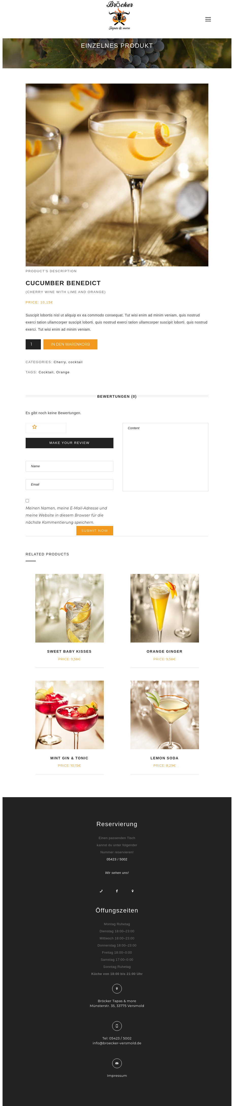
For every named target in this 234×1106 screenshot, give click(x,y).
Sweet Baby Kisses (69, 651)
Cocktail (46, 372)
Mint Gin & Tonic (70, 758)
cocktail (76, 362)
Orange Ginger (164, 651)
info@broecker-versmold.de (117, 1043)
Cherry (60, 362)
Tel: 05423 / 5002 (117, 1038)
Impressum (117, 1075)
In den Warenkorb (70, 344)
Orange (63, 372)
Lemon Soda (165, 758)
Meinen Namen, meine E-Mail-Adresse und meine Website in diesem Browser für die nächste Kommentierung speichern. (66, 515)
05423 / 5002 (117, 859)
